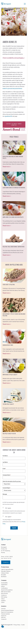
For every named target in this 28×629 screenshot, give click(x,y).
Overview (3, 608)
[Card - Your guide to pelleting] (14, 281)
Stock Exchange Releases (7, 610)
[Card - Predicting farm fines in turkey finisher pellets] (14, 154)
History (3, 586)
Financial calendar (5, 614)
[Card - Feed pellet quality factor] (14, 430)
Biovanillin (3, 574)
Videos (3, 598)
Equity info (3, 615)
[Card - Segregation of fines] (14, 342)
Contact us (5, 562)
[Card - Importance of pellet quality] (14, 371)
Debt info (3, 617)
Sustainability (4, 582)
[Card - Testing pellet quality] (14, 401)
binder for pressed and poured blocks (12, 88)
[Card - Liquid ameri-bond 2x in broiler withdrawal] (14, 184)
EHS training (4, 597)
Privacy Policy (17, 624)
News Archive (4, 593)
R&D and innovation (6, 591)
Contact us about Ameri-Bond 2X (14, 124)
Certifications (4, 588)
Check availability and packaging (13, 58)
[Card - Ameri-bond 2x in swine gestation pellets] (14, 214)
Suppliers (3, 600)
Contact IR (3, 619)
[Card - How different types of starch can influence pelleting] (14, 311)
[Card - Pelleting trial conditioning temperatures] (14, 243)
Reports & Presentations (7, 612)
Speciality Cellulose (5, 571)
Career (2, 602)
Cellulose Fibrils (5, 573)
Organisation (4, 584)
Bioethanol (3, 576)
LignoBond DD (8, 116)
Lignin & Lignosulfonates (7, 569)
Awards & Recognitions (7, 590)
